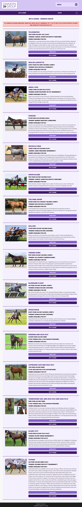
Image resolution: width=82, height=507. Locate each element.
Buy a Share (22, 13)
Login (60, 13)
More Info (52, 52)
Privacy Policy (41, 504)
